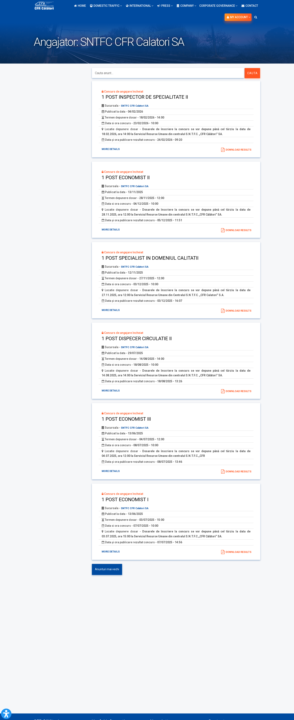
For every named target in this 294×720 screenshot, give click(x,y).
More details (112, 150)
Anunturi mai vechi (107, 577)
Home (80, 5)
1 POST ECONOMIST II (126, 179)
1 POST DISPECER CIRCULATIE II (137, 343)
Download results (236, 150)
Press (165, 5)
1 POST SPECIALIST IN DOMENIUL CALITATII (150, 261)
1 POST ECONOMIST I (125, 507)
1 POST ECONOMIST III (126, 425)
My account (238, 17)
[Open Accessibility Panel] (6, 714)
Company (186, 5)
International (139, 5)
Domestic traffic (106, 5)
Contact (250, 5)
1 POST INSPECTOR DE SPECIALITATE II (145, 97)
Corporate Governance (218, 5)
